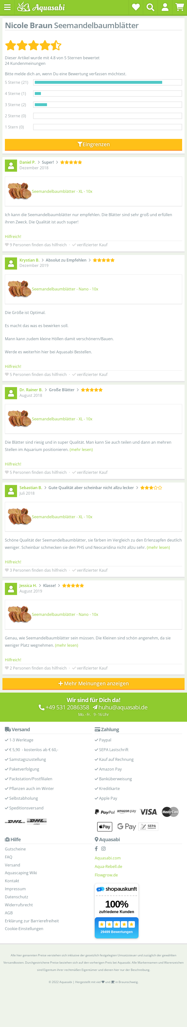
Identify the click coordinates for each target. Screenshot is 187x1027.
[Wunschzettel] (136, 7)
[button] (165, 7)
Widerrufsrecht (19, 905)
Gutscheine (15, 849)
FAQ (8, 857)
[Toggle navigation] (7, 7)
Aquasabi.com (108, 858)
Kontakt (12, 880)
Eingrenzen (93, 144)
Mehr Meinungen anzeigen (93, 683)
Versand (12, 865)
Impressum (15, 888)
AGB (9, 913)
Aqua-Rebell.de (108, 866)
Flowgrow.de (106, 875)
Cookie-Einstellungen (24, 928)
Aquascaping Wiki (21, 872)
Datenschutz (16, 897)
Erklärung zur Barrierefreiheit (32, 921)
